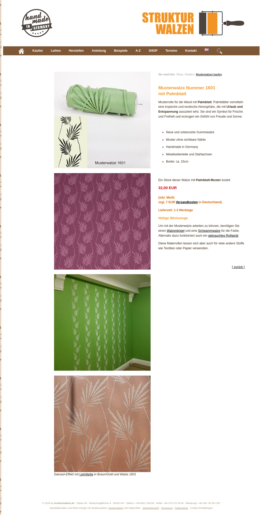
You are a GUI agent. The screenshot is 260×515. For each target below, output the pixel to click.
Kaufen (37, 50)
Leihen (56, 50)
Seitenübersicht (150, 508)
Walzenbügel (176, 231)
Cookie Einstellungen (201, 508)
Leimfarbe (86, 474)
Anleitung (99, 50)
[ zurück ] (238, 267)
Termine (171, 50)
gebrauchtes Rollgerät (223, 235)
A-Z (138, 50)
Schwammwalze (209, 231)
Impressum (167, 508)
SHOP (153, 50)
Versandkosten (187, 202)
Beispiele (121, 50)
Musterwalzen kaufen (209, 74)
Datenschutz (181, 508)
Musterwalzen (115, 508)
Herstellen (76, 50)
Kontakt (191, 50)
